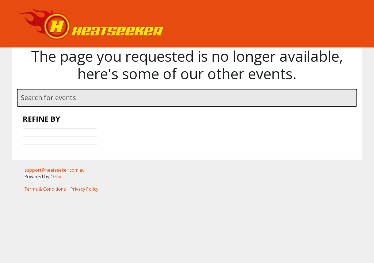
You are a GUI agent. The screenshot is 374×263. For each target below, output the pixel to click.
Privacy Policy (84, 189)
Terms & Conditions (45, 189)
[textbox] (187, 97)
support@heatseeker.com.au (54, 170)
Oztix (55, 177)
